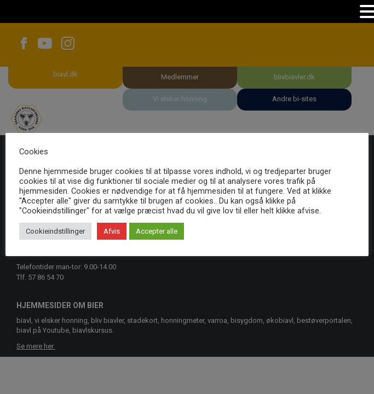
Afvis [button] (111, 231)
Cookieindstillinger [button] (55, 231)
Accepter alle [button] (156, 231)
